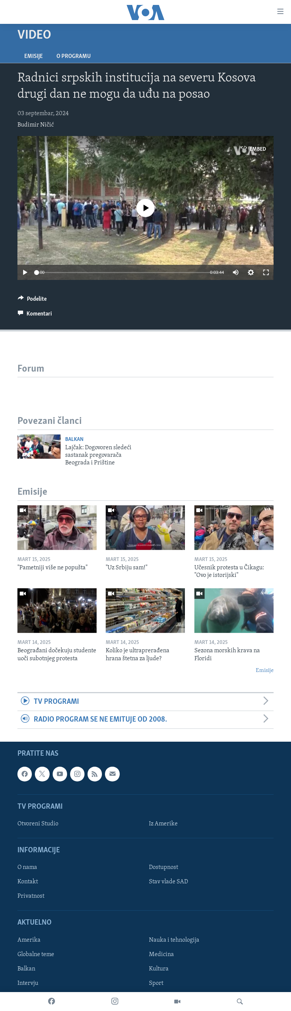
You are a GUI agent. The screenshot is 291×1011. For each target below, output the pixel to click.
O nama (27, 868)
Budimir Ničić (35, 125)
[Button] (32, 301)
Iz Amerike (163, 824)
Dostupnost (163, 868)
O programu (73, 56)
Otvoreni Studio (37, 824)
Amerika (29, 940)
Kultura (159, 969)
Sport (156, 983)
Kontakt (27, 882)
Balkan (74, 439)
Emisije (33, 56)
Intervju (27, 983)
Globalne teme (35, 955)
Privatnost (30, 897)
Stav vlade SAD (168, 882)
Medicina (161, 955)
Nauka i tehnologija (174, 940)
